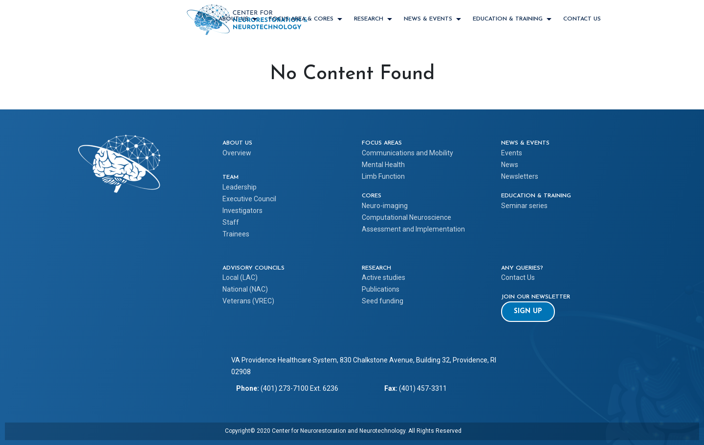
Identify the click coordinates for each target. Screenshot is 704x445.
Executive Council (249, 199)
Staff (230, 222)
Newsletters (519, 176)
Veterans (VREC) (248, 301)
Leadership (239, 187)
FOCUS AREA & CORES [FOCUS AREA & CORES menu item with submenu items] (301, 19)
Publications (380, 289)
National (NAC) (245, 289)
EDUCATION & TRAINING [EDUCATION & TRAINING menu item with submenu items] (508, 19)
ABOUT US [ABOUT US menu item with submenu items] (233, 19)
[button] (528, 311)
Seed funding (382, 301)
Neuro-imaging (385, 206)
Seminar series (524, 206)
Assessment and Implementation (413, 229)
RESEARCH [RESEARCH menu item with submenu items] (368, 19)
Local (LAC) (240, 277)
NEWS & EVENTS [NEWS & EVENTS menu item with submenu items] (428, 19)
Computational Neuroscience (406, 217)
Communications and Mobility (407, 153)
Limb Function (383, 176)
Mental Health (383, 165)
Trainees (235, 234)
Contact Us (582, 19)
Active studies (383, 277)
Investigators (242, 210)
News (509, 165)
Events (511, 153)
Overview (236, 153)
